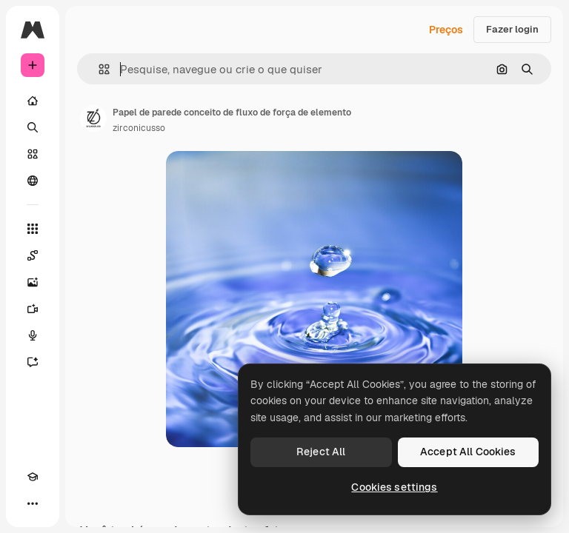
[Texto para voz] (32, 335)
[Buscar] (32, 127)
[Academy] (32, 477)
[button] (98, 69)
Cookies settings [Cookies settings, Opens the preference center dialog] (394, 487)
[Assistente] (32, 362)
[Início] (32, 101)
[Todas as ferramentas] (32, 229)
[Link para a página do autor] (93, 118)
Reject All (320, 451)
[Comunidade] (32, 180)
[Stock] (32, 154)
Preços (446, 29)
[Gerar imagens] (32, 282)
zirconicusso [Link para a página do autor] (139, 128)
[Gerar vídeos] (32, 309)
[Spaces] (32, 255)
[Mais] (32, 503)
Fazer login (512, 29)
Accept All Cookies (468, 451)
